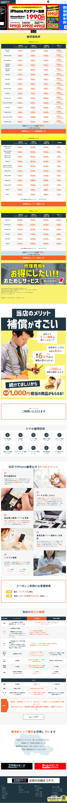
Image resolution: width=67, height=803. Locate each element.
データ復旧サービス (56, 795)
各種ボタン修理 (38, 794)
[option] (33, 17)
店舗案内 (4, 788)
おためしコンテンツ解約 (24, 792)
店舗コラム (4, 796)
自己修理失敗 (55, 793)
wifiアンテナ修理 (38, 796)
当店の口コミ (4, 792)
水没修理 (37, 790)
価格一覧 (4, 790)
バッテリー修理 (38, 792)
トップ (2, 786)
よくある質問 (4, 794)
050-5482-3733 (42, 199)
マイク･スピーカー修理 (57, 789)
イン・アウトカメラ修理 (57, 791)
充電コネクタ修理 (56, 787)
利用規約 (4, 798)
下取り (20, 788)
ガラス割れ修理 (38, 788)
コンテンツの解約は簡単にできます (33, 717)
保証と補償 (21, 790)
